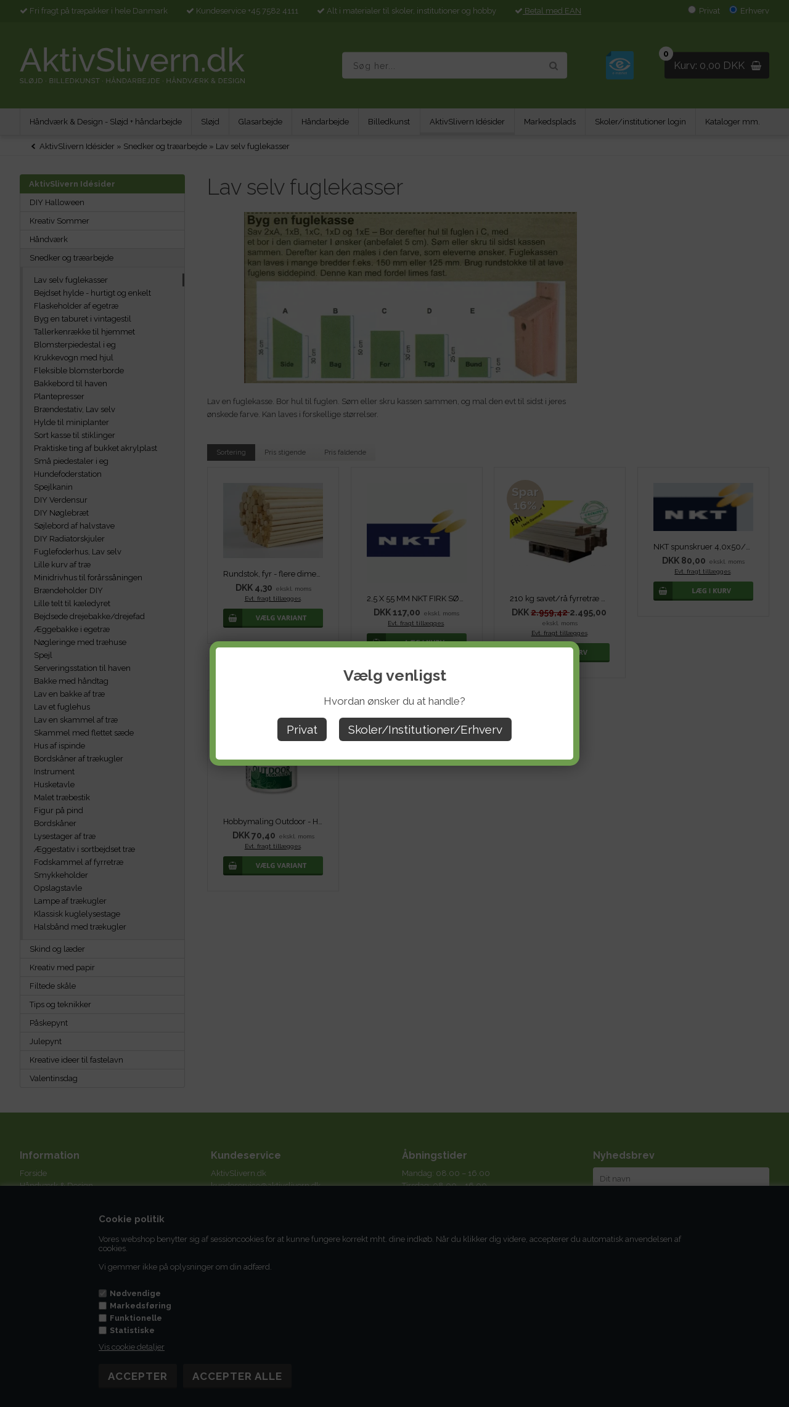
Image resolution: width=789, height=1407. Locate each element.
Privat (302, 729)
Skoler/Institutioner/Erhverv (425, 729)
